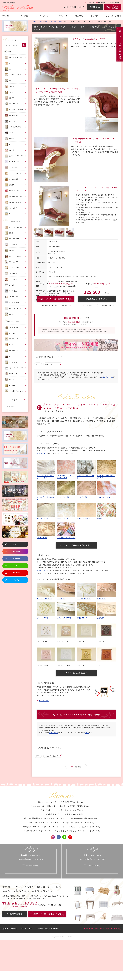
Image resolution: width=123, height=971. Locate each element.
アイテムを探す (40, 21)
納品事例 (94, 15)
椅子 (47, 21)
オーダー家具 (22, 15)
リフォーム (62, 15)
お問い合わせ (53, 733)
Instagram (53, 838)
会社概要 (5, 929)
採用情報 (14, 929)
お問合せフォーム (107, 377)
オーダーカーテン (43, 15)
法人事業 (79, 15)
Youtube (70, 838)
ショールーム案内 (113, 15)
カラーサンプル (42, 570)
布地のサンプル (42, 453)
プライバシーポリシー (27, 929)
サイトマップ (55, 929)
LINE (64, 838)
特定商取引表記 (43, 929)
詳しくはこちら (44, 701)
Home (33, 21)
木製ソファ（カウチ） (56, 21)
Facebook (59, 838)
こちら (87, 733)
